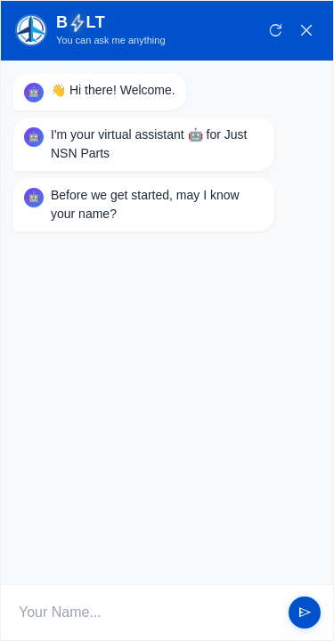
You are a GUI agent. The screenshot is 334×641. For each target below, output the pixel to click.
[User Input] (147, 612)
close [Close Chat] (306, 30)
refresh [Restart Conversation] (276, 30)
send (304, 612)
